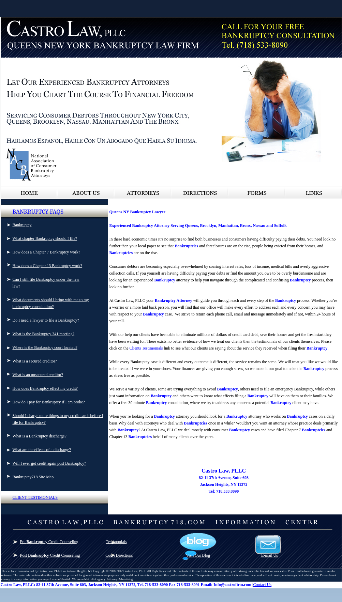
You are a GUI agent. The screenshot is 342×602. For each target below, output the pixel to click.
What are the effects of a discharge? (42, 449)
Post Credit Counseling (50, 555)
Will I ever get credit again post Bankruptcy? (49, 463)
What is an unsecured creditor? (38, 374)
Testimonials (116, 541)
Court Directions (119, 555)
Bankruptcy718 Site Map (33, 477)
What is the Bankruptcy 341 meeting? (44, 333)
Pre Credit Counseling (49, 541)
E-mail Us (269, 555)
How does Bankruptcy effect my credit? (45, 388)
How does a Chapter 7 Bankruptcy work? (46, 252)
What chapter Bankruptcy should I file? (45, 238)
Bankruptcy (22, 224)
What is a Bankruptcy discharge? (39, 436)
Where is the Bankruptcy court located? (45, 347)
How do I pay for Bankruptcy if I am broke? (49, 402)
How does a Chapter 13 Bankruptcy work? (48, 265)
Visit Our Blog (198, 555)
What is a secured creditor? (35, 361)
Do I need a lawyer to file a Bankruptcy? (46, 320)
